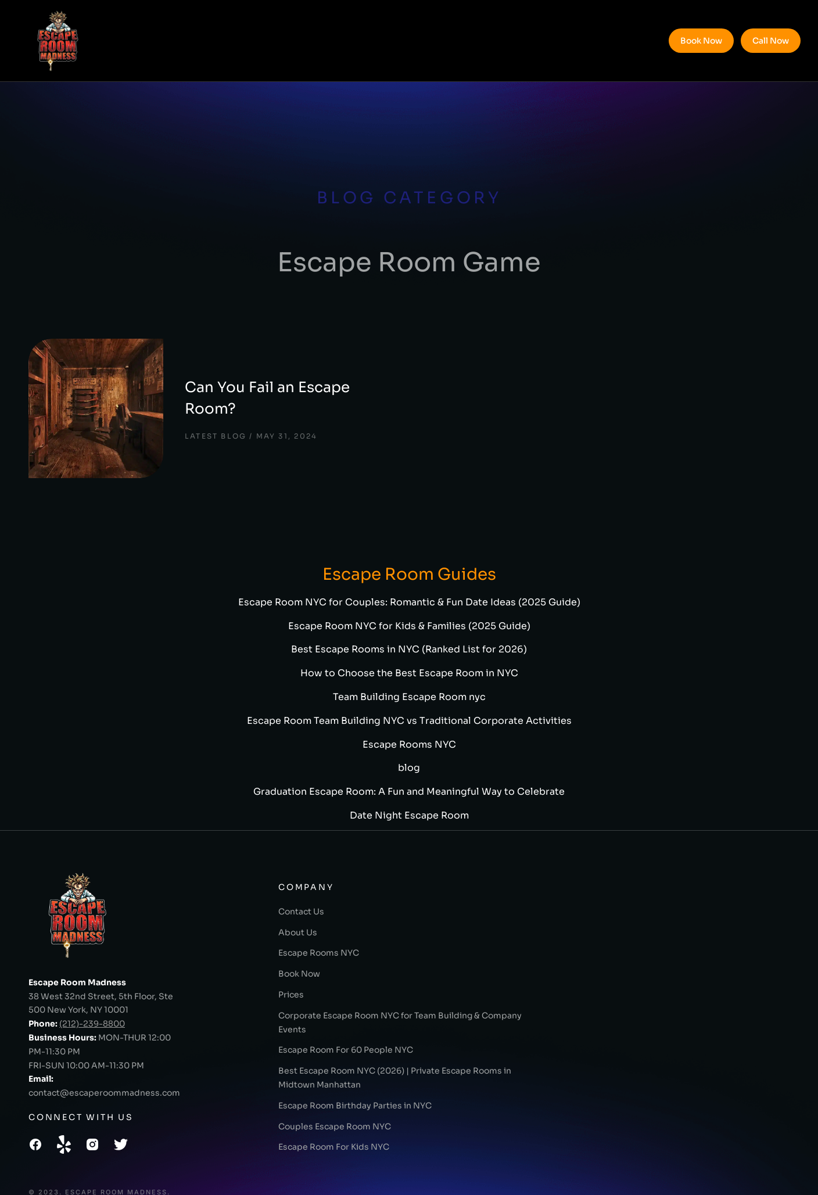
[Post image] (86, 397)
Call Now (770, 40)
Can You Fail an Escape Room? (278, 386)
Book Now (701, 40)
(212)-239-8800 (92, 1000)
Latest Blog (199, 413)
